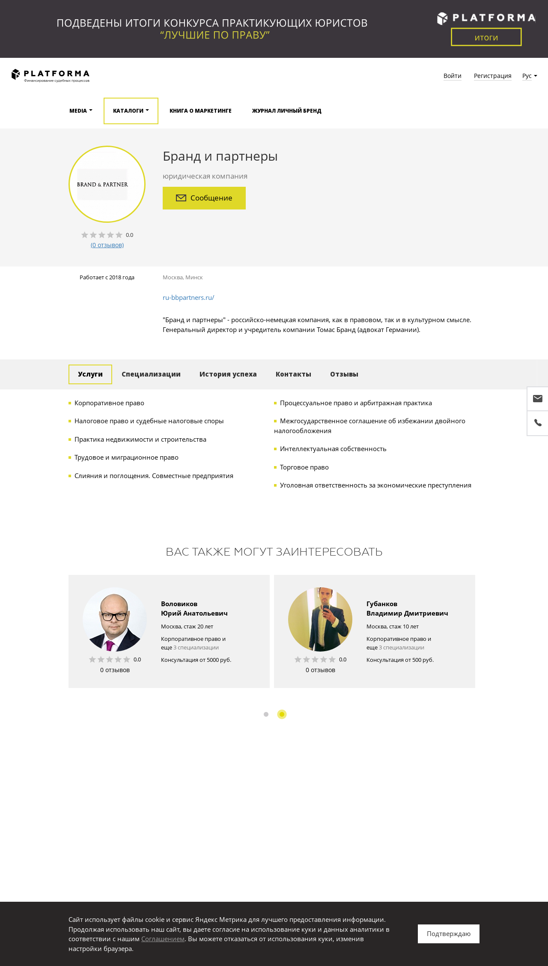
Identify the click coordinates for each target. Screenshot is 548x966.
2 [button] (282, 714)
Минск (194, 277)
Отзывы (344, 374)
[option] (169, 631)
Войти (453, 76)
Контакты (293, 374)
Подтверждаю (449, 933)
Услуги (90, 374)
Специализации (151, 374)
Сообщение (204, 198)
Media (78, 110)
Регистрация (493, 76)
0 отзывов (115, 670)
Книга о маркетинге (201, 110)
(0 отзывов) (107, 245)
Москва (173, 277)
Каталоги (128, 110)
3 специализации (196, 647)
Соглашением (163, 938)
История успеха (228, 374)
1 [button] (266, 714)
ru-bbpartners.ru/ (188, 297)
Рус (527, 76)
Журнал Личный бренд (287, 110)
